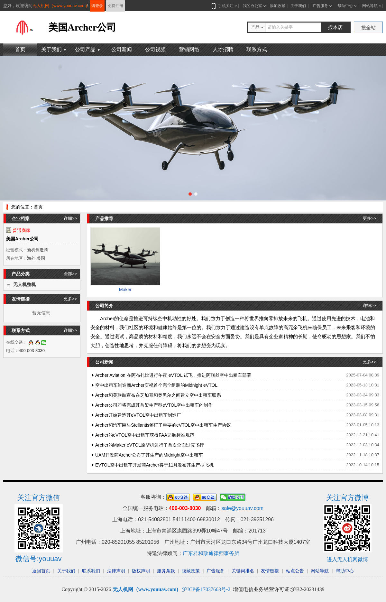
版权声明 (141, 570)
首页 (20, 49)
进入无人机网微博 (347, 559)
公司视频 (155, 49)
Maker (125, 289)
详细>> (70, 218)
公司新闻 (121, 49)
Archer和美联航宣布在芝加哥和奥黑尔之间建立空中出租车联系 (158, 395)
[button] (190, 194)
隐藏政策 (191, 570)
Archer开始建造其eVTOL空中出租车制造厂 (138, 415)
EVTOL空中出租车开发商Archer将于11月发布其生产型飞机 (154, 465)
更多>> (70, 298)
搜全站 (368, 27)
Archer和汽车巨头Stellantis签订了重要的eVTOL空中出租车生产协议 (163, 425)
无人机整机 (24, 284)
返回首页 (41, 570)
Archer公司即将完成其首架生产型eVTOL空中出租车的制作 (154, 405)
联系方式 (256, 49)
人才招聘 (223, 49)
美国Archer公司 (22, 238)
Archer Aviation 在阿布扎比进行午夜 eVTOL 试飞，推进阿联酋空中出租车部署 (173, 375)
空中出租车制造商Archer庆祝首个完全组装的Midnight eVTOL (156, 385)
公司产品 (87, 49)
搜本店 (335, 27)
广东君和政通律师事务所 (211, 553)
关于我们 (298, 6)
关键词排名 (243, 570)
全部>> (70, 273)
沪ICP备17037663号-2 (206, 589)
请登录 (97, 6)
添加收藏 (277, 6)
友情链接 (270, 570)
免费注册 (115, 6)
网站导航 (370, 6)
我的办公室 (252, 6)
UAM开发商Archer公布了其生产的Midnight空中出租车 (149, 455)
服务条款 (166, 570)
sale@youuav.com (242, 508)
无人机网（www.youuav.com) (59, 5)
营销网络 (189, 49)
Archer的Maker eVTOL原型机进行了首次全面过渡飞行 (149, 445)
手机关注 (225, 6)
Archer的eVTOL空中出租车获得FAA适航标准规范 (144, 435)
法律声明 (116, 570)
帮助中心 (345, 6)
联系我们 (91, 570)
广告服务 (320, 6)
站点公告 (295, 570)
